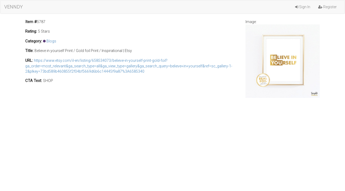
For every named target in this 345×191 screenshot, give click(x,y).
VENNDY (13, 7)
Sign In (302, 7)
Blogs (51, 41)
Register (327, 7)
